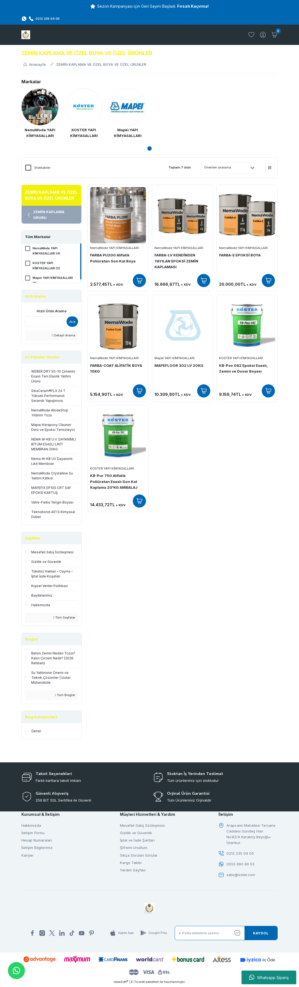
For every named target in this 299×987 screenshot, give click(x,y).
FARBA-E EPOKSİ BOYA (240, 255)
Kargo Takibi (131, 863)
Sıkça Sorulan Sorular (139, 856)
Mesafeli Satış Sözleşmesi (142, 826)
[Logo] (25, 34)
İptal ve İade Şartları (137, 841)
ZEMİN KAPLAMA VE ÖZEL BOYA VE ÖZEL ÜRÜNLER (101, 64)
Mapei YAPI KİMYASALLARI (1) (53, 281)
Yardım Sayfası (133, 871)
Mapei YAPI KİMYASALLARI (175, 358)
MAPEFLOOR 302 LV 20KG (179, 365)
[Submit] (261, 934)
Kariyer (27, 856)
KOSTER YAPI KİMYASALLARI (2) (46, 266)
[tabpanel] (40, 114)
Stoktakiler (42, 168)
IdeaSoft (121, 983)
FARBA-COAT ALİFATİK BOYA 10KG (116, 368)
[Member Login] (263, 35)
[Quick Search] (44, 322)
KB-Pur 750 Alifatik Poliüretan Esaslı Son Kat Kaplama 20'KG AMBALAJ (113, 482)
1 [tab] (149, 148)
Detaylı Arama (63, 336)
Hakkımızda (31, 826)
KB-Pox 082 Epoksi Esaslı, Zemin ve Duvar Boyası (243, 368)
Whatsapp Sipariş (269, 977)
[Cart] (274, 35)
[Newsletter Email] (226, 934)
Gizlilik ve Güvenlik (136, 833)
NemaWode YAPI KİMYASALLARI (114, 248)
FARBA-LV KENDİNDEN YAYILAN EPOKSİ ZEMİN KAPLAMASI (177, 261)
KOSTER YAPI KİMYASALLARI (241, 358)
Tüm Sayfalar (64, 618)
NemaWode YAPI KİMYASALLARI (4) (47, 251)
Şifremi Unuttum (133, 848)
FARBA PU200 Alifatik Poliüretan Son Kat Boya (113, 258)
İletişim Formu (33, 833)
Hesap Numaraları (36, 841)
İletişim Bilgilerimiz (37, 848)
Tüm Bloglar (65, 696)
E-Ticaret (138, 983)
